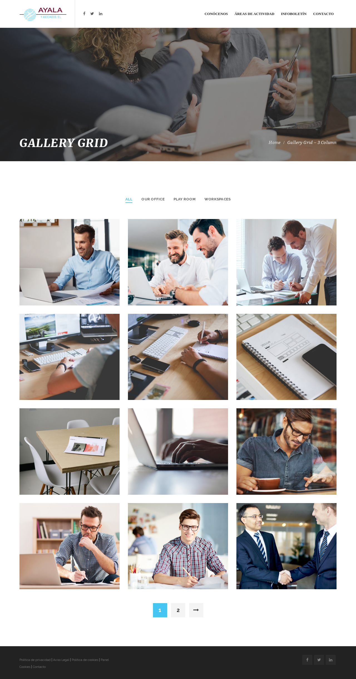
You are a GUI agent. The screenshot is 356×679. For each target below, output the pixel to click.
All (129, 199)
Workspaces (217, 199)
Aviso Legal (61, 660)
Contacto (39, 667)
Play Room (185, 199)
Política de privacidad (35, 660)
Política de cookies (85, 660)
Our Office (152, 199)
